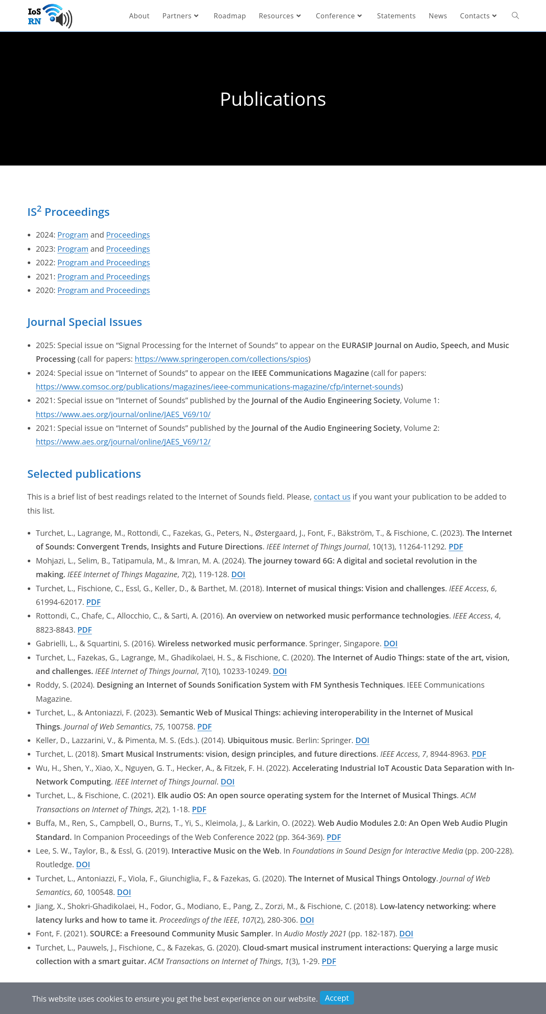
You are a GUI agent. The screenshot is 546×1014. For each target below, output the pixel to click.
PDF (456, 546)
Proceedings (128, 235)
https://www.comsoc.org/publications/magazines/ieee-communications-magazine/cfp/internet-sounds (218, 386)
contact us (332, 496)
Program (73, 235)
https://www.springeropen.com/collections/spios (221, 359)
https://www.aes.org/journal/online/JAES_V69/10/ (123, 414)
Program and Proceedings (104, 262)
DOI (238, 574)
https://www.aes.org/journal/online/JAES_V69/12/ (123, 441)
